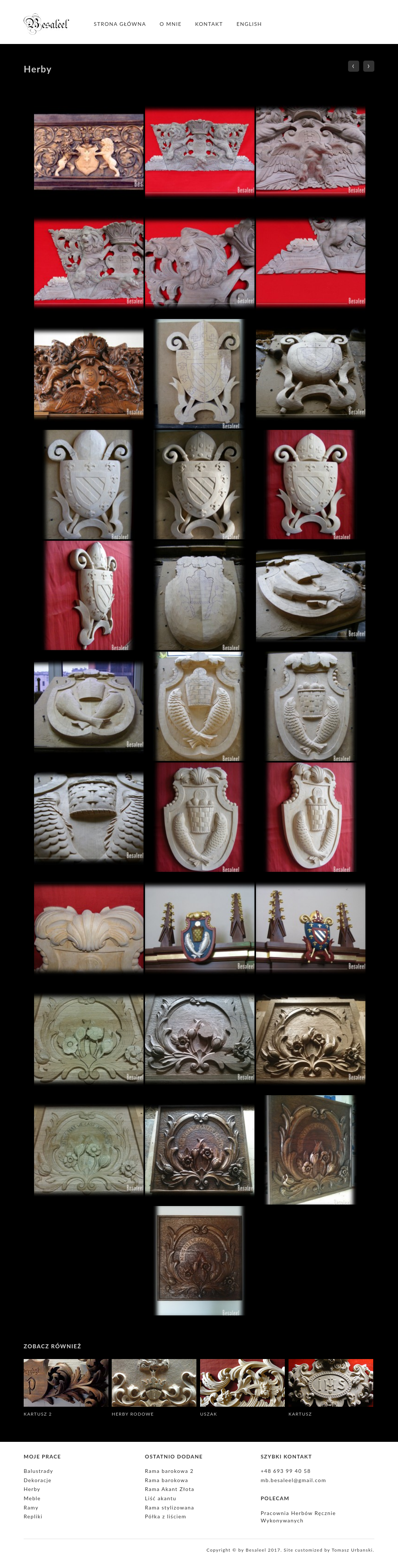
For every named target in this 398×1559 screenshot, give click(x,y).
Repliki (33, 1516)
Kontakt (209, 24)
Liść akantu (160, 1498)
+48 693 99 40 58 (286, 1471)
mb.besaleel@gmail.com (293, 1480)
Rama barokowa (166, 1480)
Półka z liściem (165, 1516)
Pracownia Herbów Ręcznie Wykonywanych (298, 1517)
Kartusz (300, 1414)
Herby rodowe (133, 1414)
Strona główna (120, 24)
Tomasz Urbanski (352, 1550)
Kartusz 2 (38, 1414)
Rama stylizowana (169, 1507)
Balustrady (38, 1471)
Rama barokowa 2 (169, 1471)
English (249, 24)
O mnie (171, 24)
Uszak (208, 1414)
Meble (32, 1498)
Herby (32, 1489)
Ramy (31, 1507)
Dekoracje (37, 1480)
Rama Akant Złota (170, 1489)
